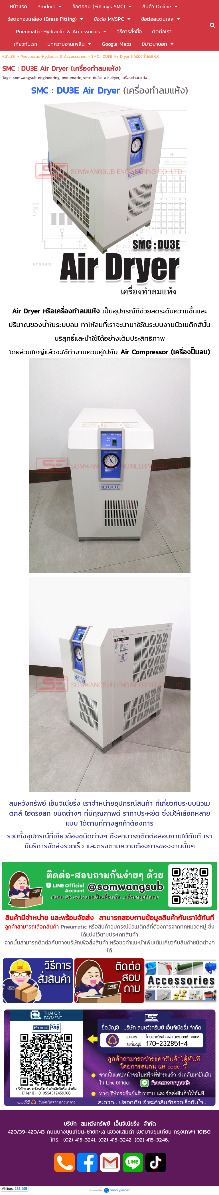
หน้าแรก (8, 56)
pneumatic (71, 78)
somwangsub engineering (36, 78)
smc (87, 78)
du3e (97, 78)
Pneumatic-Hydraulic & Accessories (53, 56)
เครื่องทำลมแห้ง (134, 78)
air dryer (111, 78)
